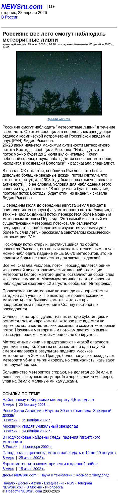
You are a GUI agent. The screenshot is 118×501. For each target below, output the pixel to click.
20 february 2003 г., (34, 405)
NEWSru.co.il (13, 487)
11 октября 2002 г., (37, 447)
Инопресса (54, 487)
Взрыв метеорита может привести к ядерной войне (50, 464)
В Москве (34, 487)
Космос (82, 475)
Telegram (85, 483)
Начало (9, 483)
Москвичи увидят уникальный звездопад (40, 426)
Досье (23, 483)
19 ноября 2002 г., (36, 420)
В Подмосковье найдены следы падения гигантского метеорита (51, 439)
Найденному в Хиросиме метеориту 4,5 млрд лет (48, 400)
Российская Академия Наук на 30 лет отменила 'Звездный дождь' (57, 413)
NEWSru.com (22, 6)
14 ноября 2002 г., (36, 431)
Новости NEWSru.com (24, 491)
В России (9, 17)
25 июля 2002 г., (32, 458)
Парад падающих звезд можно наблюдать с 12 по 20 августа (59, 453)
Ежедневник (54, 483)
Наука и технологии (56, 475)
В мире (8, 405)
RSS (70, 483)
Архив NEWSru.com (58, 119)
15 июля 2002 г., (32, 469)
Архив (36, 483)
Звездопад (100, 475)
